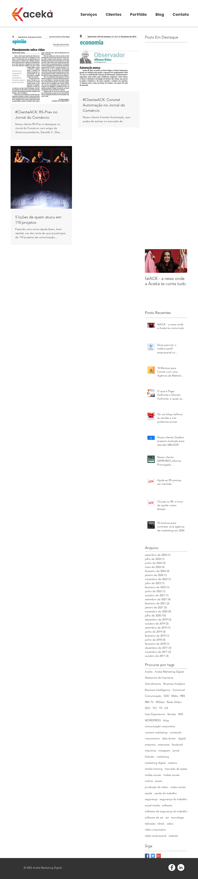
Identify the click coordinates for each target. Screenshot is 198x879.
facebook (177, 744)
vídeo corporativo (155, 829)
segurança (151, 799)
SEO (147, 708)
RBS (182, 696)
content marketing (156, 732)
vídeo (170, 823)
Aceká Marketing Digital (169, 671)
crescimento (152, 738)
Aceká (148, 671)
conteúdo (175, 732)
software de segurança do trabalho (166, 811)
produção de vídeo (156, 787)
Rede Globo (174, 702)
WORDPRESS (153, 720)
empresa (150, 744)
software (167, 805)
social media (152, 805)
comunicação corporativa (160, 726)
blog (166, 720)
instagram (164, 750)
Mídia (174, 696)
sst (167, 817)
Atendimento (153, 683)
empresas (164, 744)
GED (166, 696)
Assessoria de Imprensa (159, 677)
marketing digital (155, 763)
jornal (176, 750)
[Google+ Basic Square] (158, 856)
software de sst (154, 817)
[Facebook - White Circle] (171, 867)
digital (181, 738)
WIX (180, 714)
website (173, 835)
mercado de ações (176, 768)
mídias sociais (171, 775)
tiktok (161, 823)
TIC (155, 708)
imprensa (150, 750)
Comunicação (153, 696)
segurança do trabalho (173, 799)
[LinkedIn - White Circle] (180, 867)
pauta (158, 781)
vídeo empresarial (155, 835)
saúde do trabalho (166, 793)
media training (153, 768)
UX (166, 708)
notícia (149, 781)
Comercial (179, 690)
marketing (163, 756)
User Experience (155, 714)
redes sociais (178, 787)
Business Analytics (174, 683)
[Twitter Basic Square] (153, 856)
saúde (148, 793)
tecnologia (177, 817)
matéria (172, 763)
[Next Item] (181, 261)
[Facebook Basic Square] (147, 856)
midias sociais (153, 775)
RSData (160, 702)
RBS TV (149, 702)
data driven (169, 738)
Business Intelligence (157, 690)
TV (160, 708)
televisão (150, 823)
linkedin (149, 756)
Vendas (171, 714)
